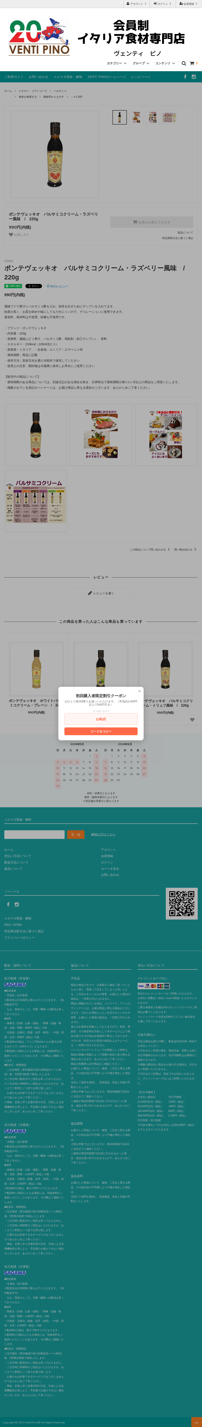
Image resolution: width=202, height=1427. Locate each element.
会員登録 (189, 3)
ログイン (163, 3)
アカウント (137, 3)
